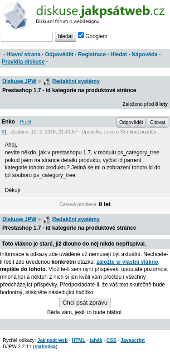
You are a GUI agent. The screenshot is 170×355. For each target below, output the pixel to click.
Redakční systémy (76, 81)
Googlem (92, 36)
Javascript (133, 340)
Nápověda (144, 54)
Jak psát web (52, 340)
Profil (25, 121)
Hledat (118, 54)
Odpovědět (59, 54)
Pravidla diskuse (23, 62)
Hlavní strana (23, 54)
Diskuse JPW (19, 81)
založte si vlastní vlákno (127, 262)
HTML (78, 340)
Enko (8, 121)
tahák (95, 340)
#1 (4, 131)
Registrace (92, 54)
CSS (112, 340)
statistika (45, 346)
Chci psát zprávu (85, 302)
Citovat (157, 122)
